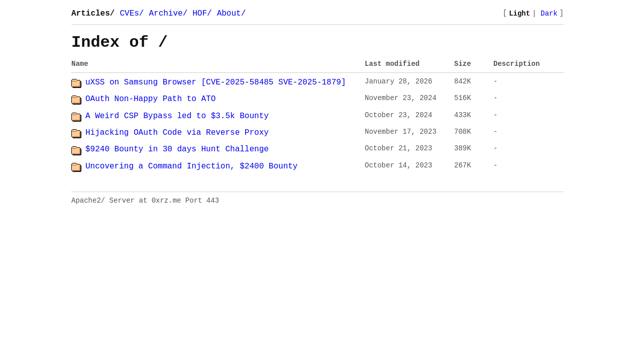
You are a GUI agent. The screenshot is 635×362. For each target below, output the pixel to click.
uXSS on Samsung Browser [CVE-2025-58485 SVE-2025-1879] (215, 82)
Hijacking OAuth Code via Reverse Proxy (177, 132)
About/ (231, 13)
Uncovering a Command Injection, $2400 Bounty (191, 166)
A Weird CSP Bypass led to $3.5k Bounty (177, 116)
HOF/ (201, 13)
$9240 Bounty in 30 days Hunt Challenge (177, 149)
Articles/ (93, 13)
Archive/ (168, 13)
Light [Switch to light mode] (519, 14)
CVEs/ (132, 13)
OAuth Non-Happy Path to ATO (150, 99)
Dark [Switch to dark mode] (549, 14)
